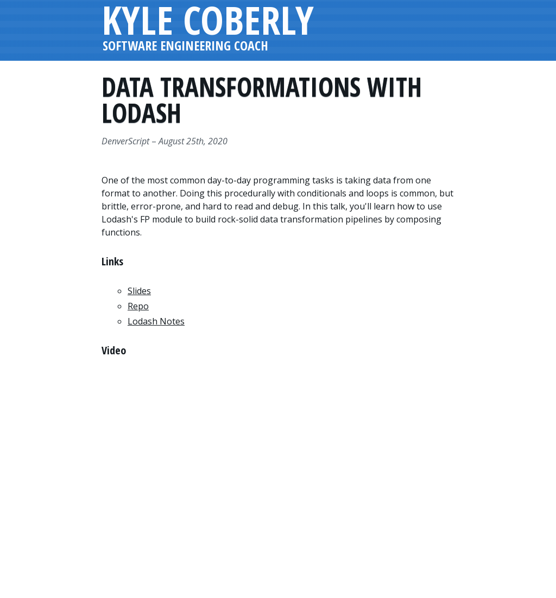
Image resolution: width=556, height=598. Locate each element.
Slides (139, 291)
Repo (138, 306)
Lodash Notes (156, 321)
